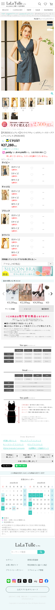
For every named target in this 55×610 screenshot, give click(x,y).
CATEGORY (18, 9)
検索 (41, 552)
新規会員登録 (33, 559)
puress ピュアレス (26, 13)
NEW (29, 9)
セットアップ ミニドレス (31, 440)
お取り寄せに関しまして (27, 461)
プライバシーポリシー (14, 570)
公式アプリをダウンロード (27, 589)
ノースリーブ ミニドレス (14, 444)
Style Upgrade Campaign (14, 448)
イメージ (27, 309)
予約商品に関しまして (9, 456)
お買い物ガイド (12, 565)
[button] (3, 294)
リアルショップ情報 (35, 570)
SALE (37, 9)
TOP (3, 13)
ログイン (9, 559)
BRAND (5, 9)
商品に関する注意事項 (27, 456)
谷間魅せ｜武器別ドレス (39, 448)
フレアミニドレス (35, 444)
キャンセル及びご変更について (45, 456)
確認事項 (45, 309)
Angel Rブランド (12, 13)
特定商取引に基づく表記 (37, 565)
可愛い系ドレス (10, 440)
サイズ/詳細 (10, 309)
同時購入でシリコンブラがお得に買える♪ (19, 259)
